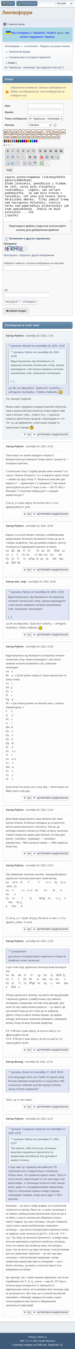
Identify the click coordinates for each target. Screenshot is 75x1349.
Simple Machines (47, 1341)
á (4, 144)
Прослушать (10, 255)
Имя (7, 105)
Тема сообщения (16, 118)
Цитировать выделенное (50, 434)
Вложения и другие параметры (29, 238)
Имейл (9, 112)
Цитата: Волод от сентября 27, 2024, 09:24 (37, 1072)
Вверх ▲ (42, 1337)
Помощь (32, 1337)
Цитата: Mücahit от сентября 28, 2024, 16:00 (38, 346)
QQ (27, 434)
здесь (60, 32)
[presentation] (34, 279)
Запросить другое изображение (36, 255)
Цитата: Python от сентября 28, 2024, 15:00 (37, 592)
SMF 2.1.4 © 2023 (28, 1341)
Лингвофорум (17, 12)
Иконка (9, 124)
